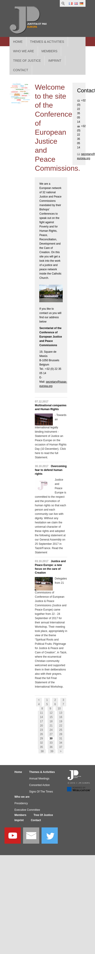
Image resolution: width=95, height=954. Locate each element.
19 (60, 721)
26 (41, 734)
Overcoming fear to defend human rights (51, 470)
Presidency (21, 803)
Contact (36, 820)
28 (60, 734)
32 (41, 742)
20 (41, 725)
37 (60, 747)
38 (42, 751)
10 (59, 708)
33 (51, 742)
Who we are (22, 796)
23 (41, 729)
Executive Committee (27, 809)
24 (51, 729)
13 (60, 712)
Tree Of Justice (43, 815)
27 (51, 734)
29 (41, 738)
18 (51, 721)
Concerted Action (39, 785)
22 (60, 725)
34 (60, 742)
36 (51, 747)
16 (60, 717)
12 (51, 712)
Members (20, 815)
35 (41, 747)
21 (51, 725)
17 (41, 721)
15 (51, 717)
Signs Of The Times (41, 791)
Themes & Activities (47, 41)
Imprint (19, 820)
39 (51, 751)
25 (60, 729)
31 (60, 738)
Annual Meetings (39, 778)
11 (41, 712)
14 (41, 717)
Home (18, 41)
